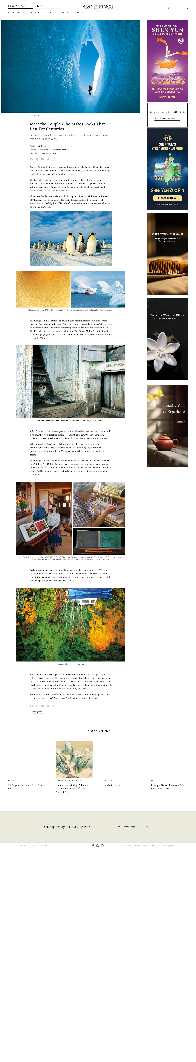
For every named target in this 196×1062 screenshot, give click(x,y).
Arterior (82, 12)
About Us (146, 846)
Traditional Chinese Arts (68, 780)
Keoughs (38, 180)
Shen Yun (108, 780)
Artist (40, 115)
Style (65, 12)
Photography (37, 711)
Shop (38, 6)
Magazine (16, 6)
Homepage (14, 12)
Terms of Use (156, 846)
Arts (51, 12)
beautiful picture (68, 688)
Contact (128, 846)
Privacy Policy (169, 846)
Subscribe (34, 12)
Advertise (137, 846)
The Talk (33, 115)
